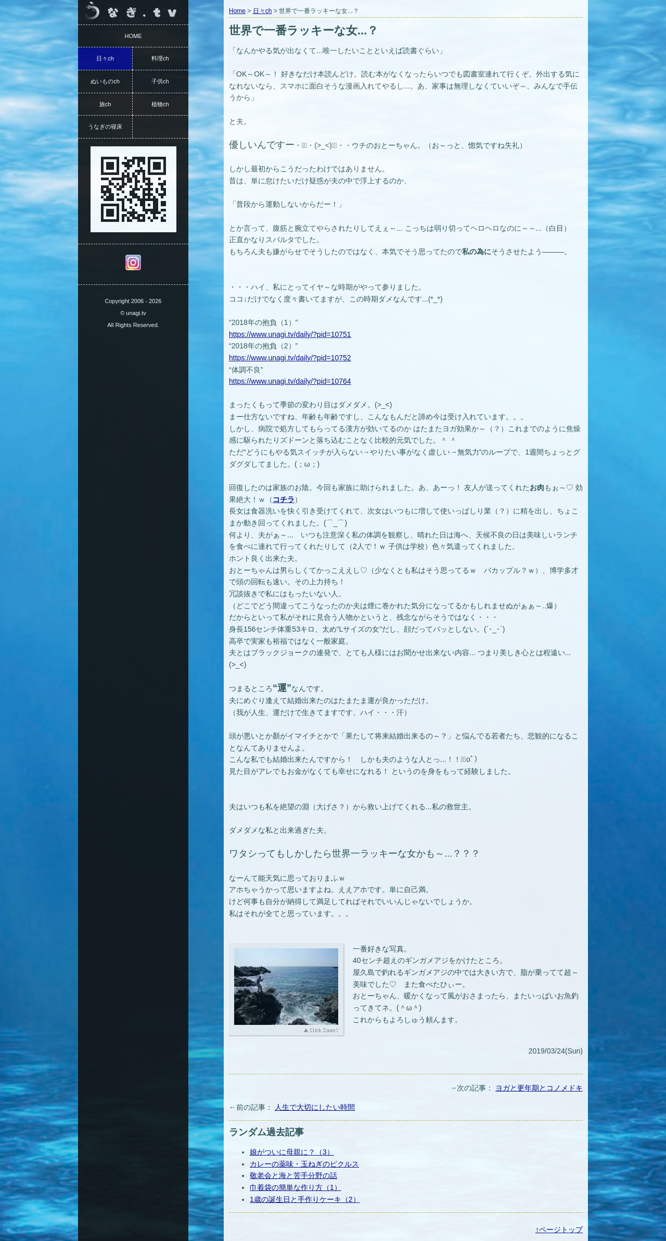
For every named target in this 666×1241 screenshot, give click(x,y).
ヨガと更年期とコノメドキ (539, 1088)
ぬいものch (105, 81)
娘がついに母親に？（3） (292, 1152)
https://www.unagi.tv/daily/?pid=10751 (290, 334)
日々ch (262, 11)
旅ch (105, 104)
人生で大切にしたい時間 (315, 1107)
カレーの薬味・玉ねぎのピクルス (304, 1164)
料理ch (160, 58)
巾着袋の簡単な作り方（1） (295, 1187)
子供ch (160, 81)
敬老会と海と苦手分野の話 (293, 1175)
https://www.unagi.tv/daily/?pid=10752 (290, 358)
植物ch (160, 104)
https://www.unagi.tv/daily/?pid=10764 (290, 381)
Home (237, 11)
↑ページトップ (559, 1229)
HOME (133, 36)
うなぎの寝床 (105, 126)
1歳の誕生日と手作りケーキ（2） (305, 1199)
